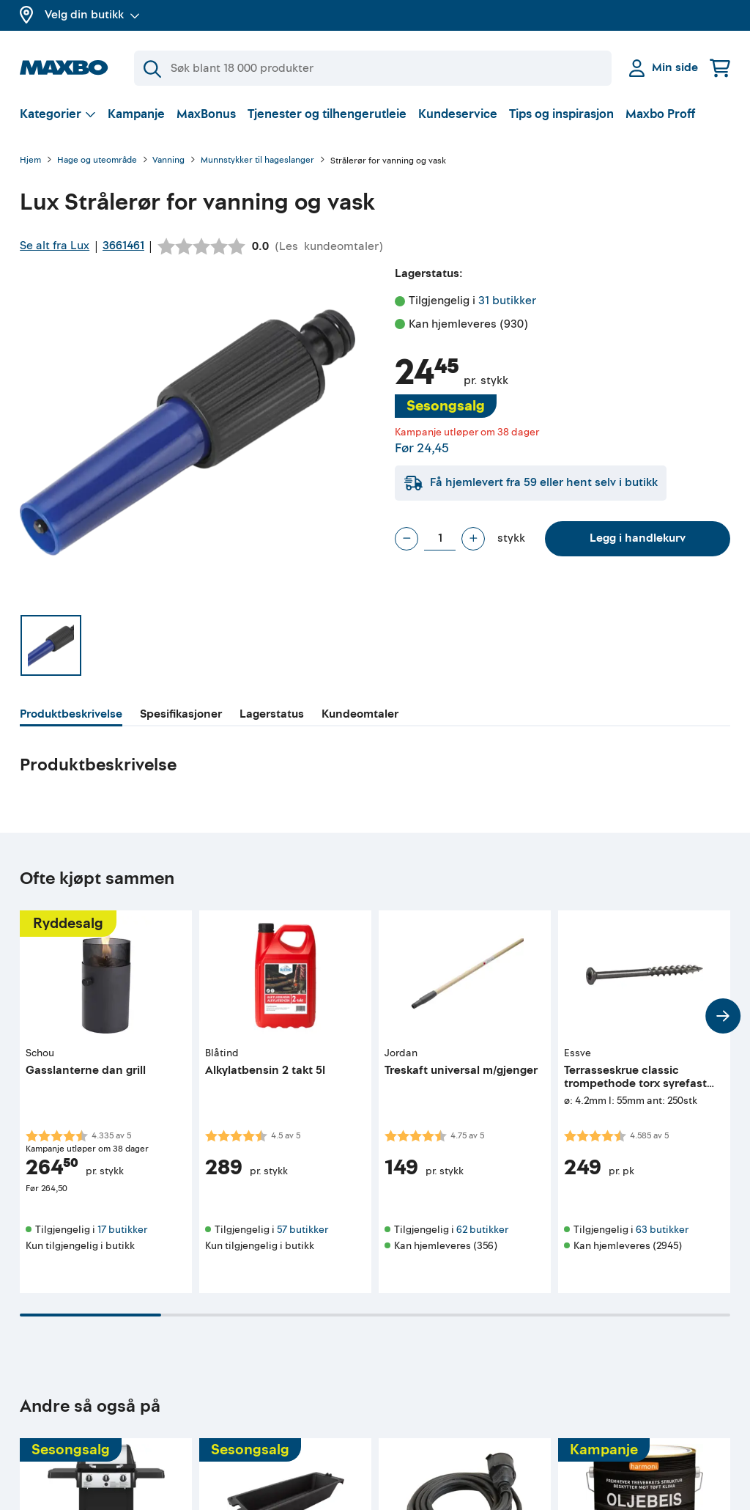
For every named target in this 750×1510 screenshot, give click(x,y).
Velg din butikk (92, 15)
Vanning (168, 161)
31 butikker (507, 300)
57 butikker (302, 1230)
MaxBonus (206, 114)
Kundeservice (457, 114)
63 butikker (662, 1230)
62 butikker (482, 1230)
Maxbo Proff (660, 114)
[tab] (71, 716)
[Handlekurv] (720, 68)
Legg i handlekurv (638, 538)
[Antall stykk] (440, 538)
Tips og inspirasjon (561, 114)
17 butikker (122, 1230)
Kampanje (136, 114)
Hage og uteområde (97, 161)
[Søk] (373, 68)
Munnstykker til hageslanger (257, 161)
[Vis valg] (58, 114)
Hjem (30, 161)
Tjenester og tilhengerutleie (327, 114)
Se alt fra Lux (54, 245)
